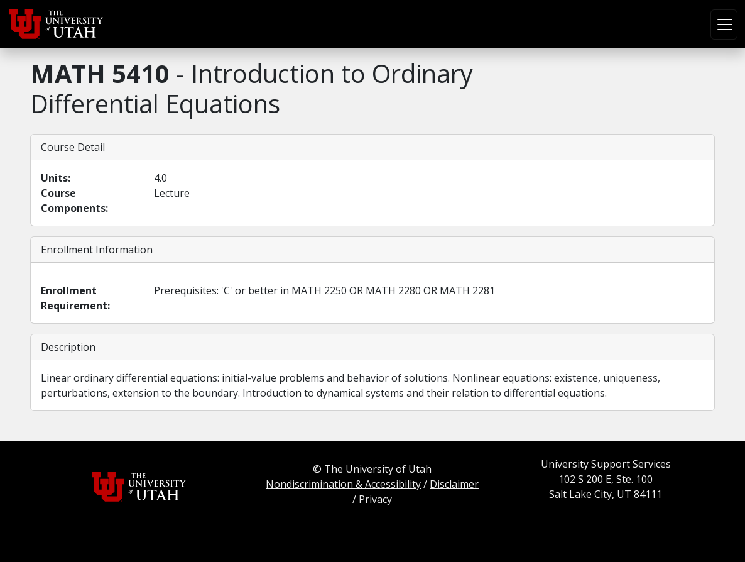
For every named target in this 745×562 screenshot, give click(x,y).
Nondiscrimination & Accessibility (343, 484)
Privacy (375, 499)
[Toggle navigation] (723, 24)
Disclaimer (454, 484)
